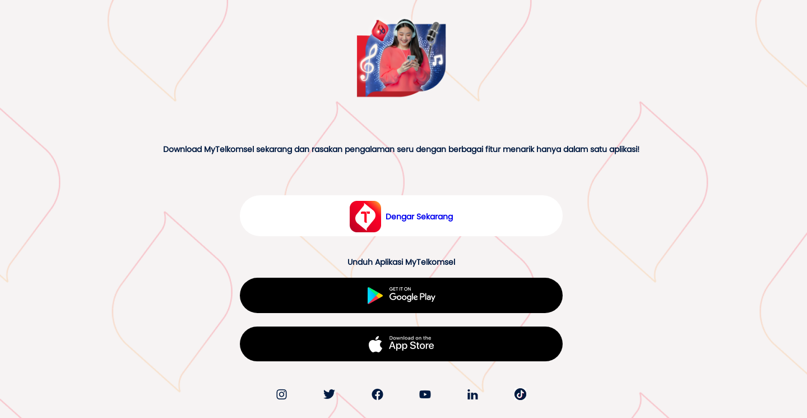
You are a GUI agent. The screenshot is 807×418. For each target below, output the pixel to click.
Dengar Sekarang (419, 216)
